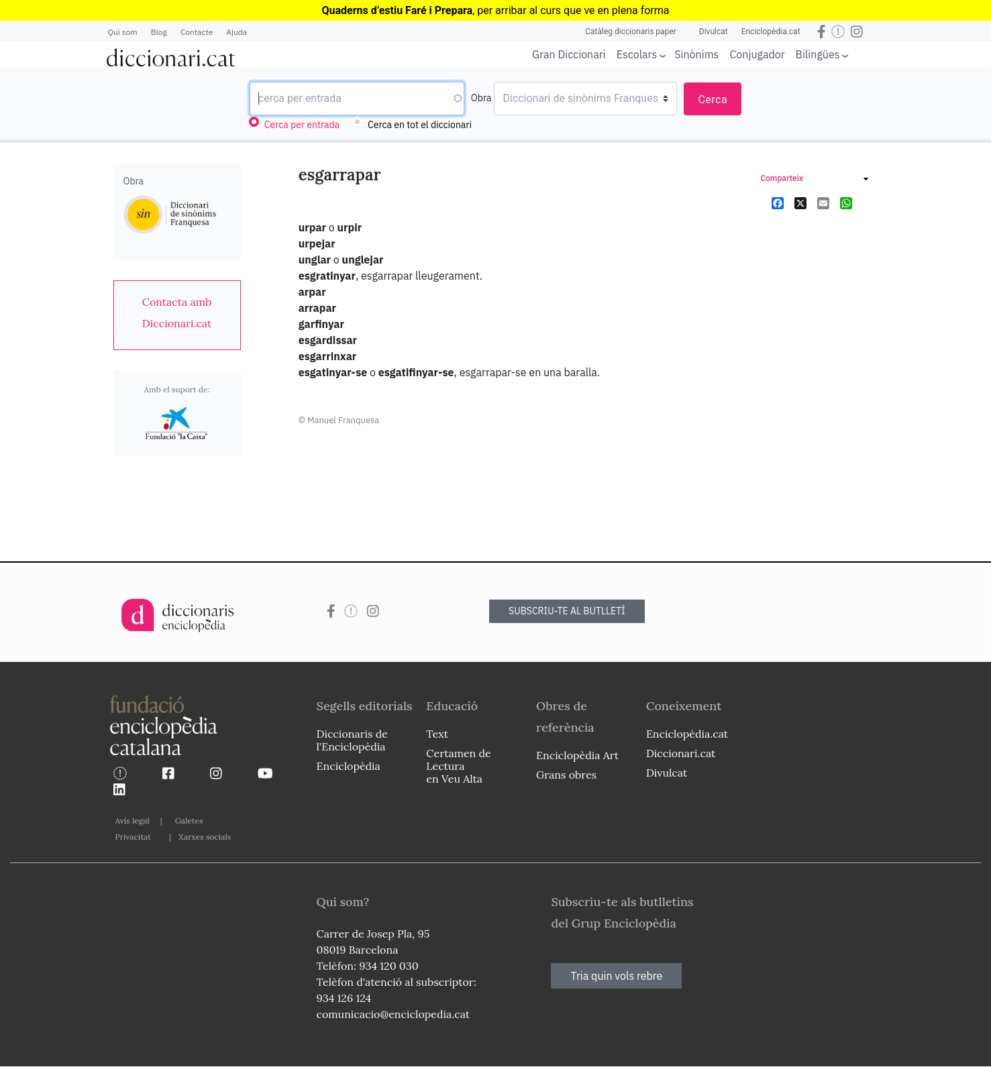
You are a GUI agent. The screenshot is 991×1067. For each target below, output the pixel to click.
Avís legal (132, 821)
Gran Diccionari (569, 54)
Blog (159, 32)
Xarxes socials (204, 837)
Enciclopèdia (348, 766)
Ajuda (236, 32)
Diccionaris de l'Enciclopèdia (352, 740)
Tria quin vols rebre (616, 975)
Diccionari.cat (680, 753)
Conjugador (756, 54)
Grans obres (566, 774)
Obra (481, 98)
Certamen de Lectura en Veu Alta (458, 765)
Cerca (712, 99)
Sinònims (696, 54)
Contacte (196, 32)
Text (437, 733)
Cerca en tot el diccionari (420, 125)
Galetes (189, 821)
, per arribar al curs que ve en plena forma (495, 10)
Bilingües (818, 54)
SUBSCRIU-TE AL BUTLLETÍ (567, 611)
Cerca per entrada (302, 125)
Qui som (123, 32)
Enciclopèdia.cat (770, 31)
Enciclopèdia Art (577, 755)
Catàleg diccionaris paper (630, 31)
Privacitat (133, 837)
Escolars (637, 54)
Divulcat (713, 31)
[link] (177, 312)
